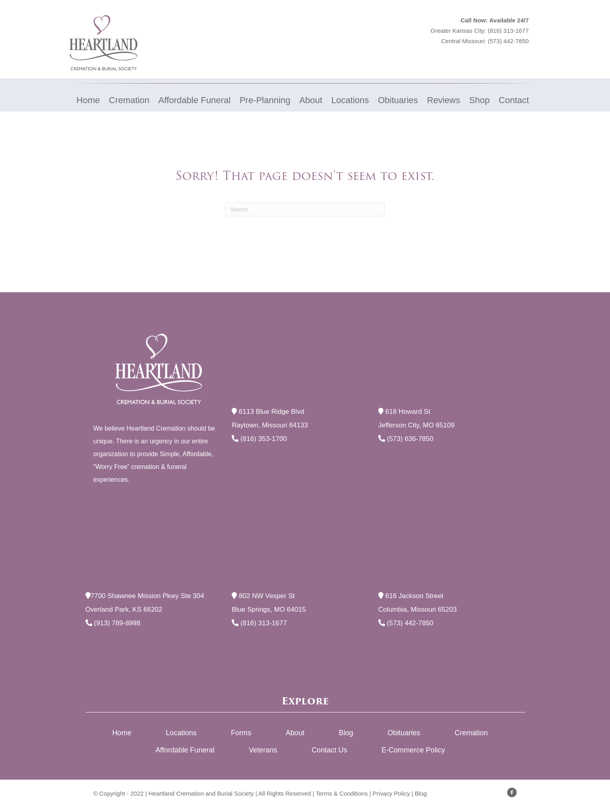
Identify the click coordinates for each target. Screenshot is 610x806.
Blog (346, 733)
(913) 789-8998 (113, 623)
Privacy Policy (391, 793)
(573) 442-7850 (508, 41)
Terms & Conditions (342, 793)
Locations (181, 733)
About (295, 733)
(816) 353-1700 (259, 439)
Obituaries (403, 733)
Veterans (263, 750)
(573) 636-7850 (405, 439)
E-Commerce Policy (413, 750)
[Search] (305, 209)
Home (121, 733)
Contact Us (329, 750)
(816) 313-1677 (508, 30)
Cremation (471, 733)
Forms (241, 733)
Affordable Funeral (185, 750)
